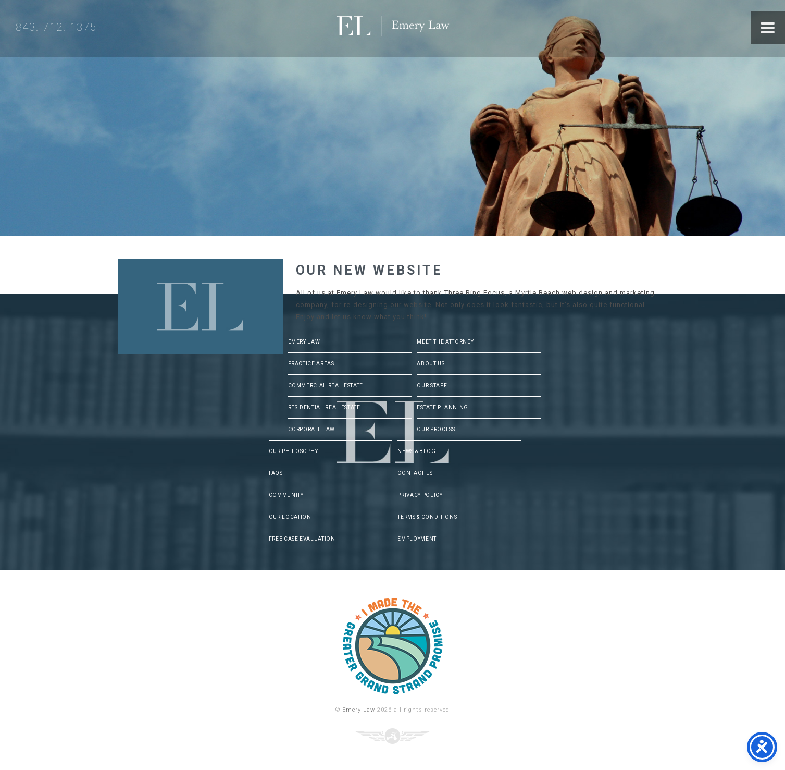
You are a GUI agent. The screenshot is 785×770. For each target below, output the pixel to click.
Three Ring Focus (392, 736)
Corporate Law (311, 429)
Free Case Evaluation (302, 539)
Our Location (290, 517)
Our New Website (369, 270)
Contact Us (415, 473)
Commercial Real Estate (325, 385)
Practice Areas (311, 363)
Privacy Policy (419, 495)
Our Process (436, 429)
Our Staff (432, 385)
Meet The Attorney (445, 342)
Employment (417, 539)
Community (286, 495)
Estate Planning (442, 407)
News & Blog (416, 451)
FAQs (276, 473)
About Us (430, 363)
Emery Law (414, 28)
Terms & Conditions (427, 517)
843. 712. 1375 (56, 27)
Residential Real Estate (324, 407)
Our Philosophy (293, 451)
